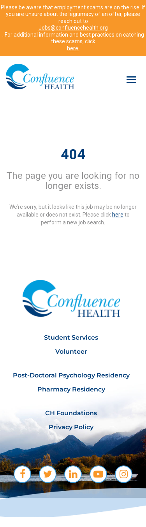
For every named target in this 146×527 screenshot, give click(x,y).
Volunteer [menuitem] (71, 351)
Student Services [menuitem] (71, 337)
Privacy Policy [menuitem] (71, 427)
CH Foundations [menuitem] (71, 413)
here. (73, 48)
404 (73, 154)
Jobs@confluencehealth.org (73, 28)
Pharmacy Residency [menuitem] (71, 389)
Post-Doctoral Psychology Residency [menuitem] (71, 375)
